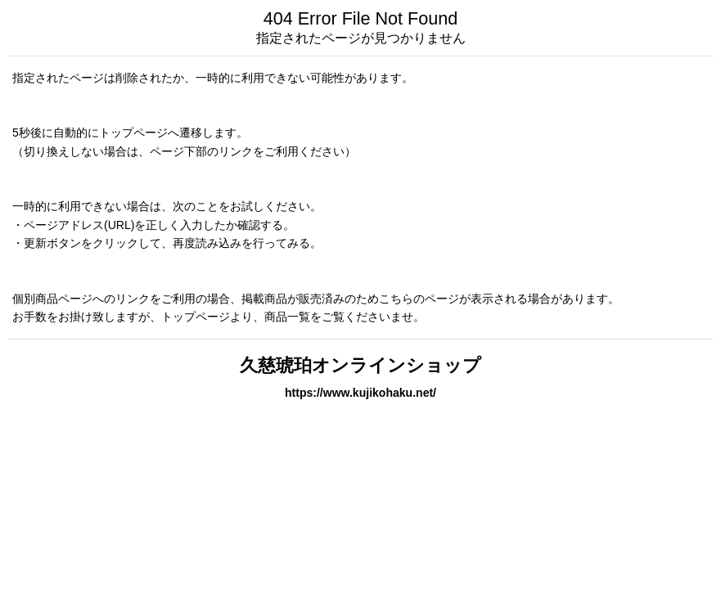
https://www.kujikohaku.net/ (360, 392)
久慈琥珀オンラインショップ (360, 365)
